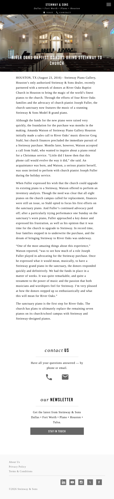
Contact (63, 12)
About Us (14, 462)
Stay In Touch (57, 431)
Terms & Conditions (20, 471)
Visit (48, 12)
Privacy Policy (17, 466)
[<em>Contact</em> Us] (65, 379)
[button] (108, 5)
